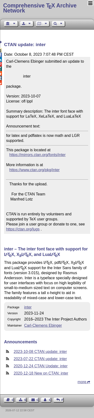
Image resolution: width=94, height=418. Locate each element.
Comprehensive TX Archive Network (39, 8)
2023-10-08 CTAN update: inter (40, 352)
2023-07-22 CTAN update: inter (40, 359)
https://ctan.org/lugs (23, 229)
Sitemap (25, 400)
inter (28, 307)
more (82, 382)
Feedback (62, 400)
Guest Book (13, 400)
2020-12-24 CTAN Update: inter (41, 366)
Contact (38, 400)
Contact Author (50, 400)
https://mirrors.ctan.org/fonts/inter (37, 155)
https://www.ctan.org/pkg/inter (34, 170)
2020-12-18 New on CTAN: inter (41, 373)
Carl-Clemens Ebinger (43, 325)
